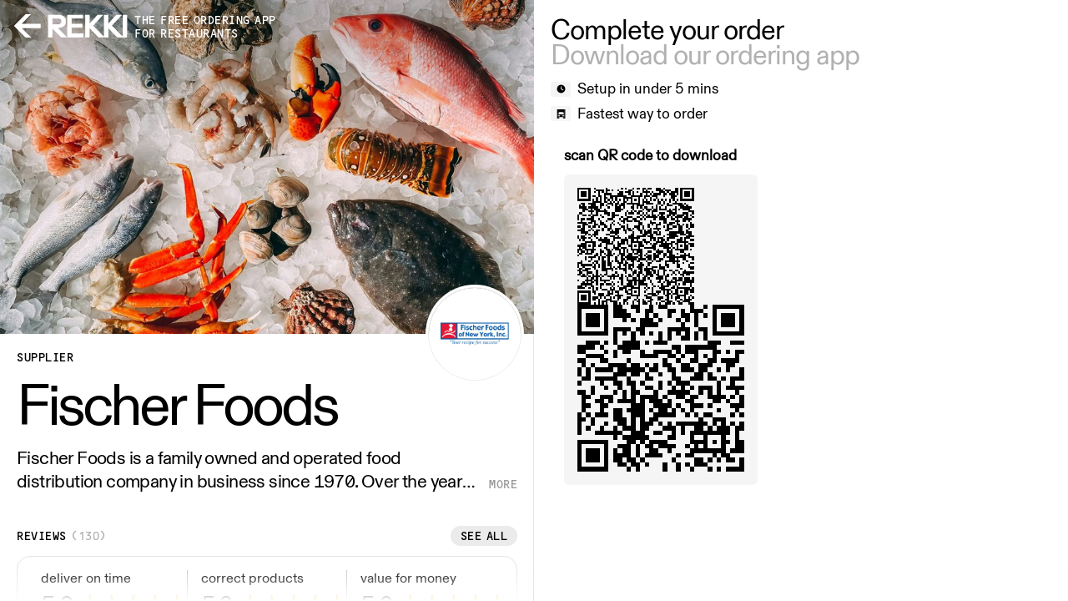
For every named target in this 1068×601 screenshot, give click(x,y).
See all (484, 535)
